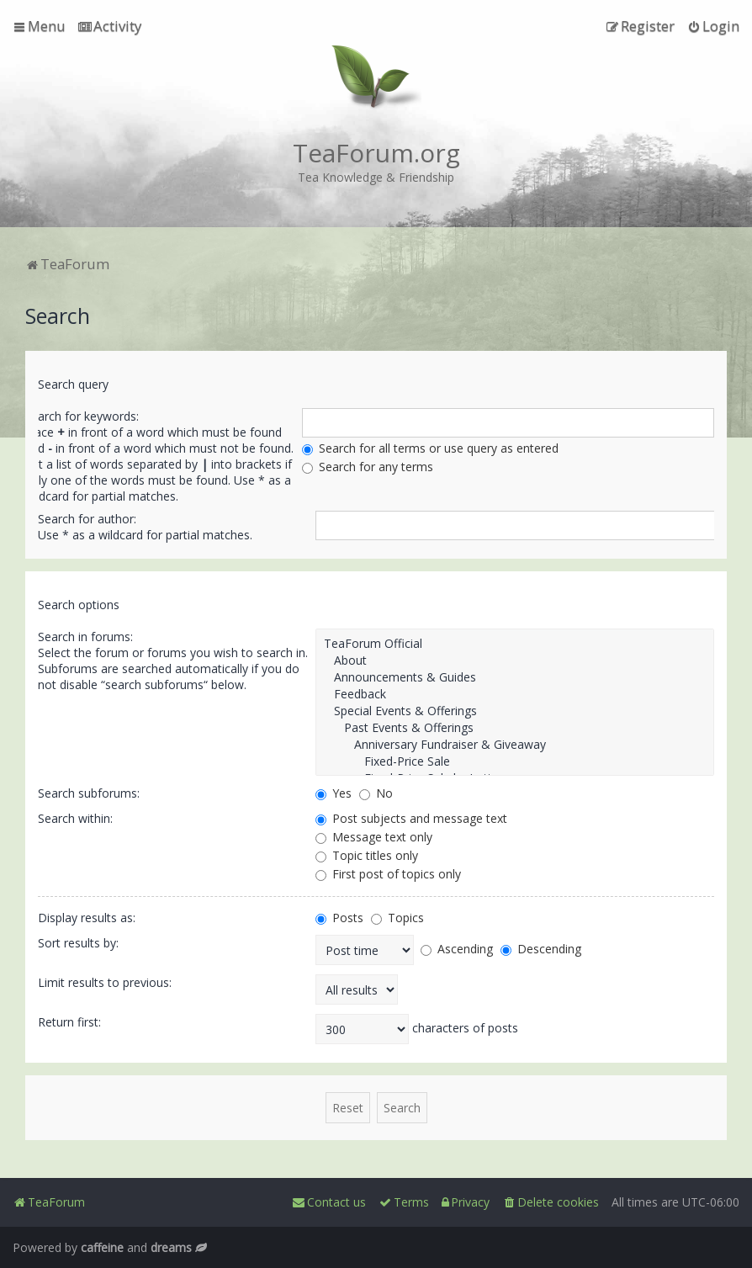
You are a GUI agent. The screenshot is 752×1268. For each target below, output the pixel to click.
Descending (540, 949)
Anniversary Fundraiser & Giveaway (514, 744)
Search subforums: (89, 793)
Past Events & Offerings (514, 727)
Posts (339, 918)
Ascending (457, 949)
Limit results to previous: (105, 982)
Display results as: (86, 918)
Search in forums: (85, 637)
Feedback (514, 694)
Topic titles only (366, 855)
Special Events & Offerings (514, 711)
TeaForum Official (514, 643)
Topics (397, 918)
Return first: (69, 1022)
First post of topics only (388, 874)
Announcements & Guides (514, 677)
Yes (333, 793)
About (514, 660)
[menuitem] (109, 26)
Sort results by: (78, 943)
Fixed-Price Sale (514, 761)
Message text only (373, 837)
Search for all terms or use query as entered (430, 448)
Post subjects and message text (411, 818)
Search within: (75, 818)
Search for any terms (367, 467)
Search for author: (87, 519)
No (376, 793)
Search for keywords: (81, 416)
